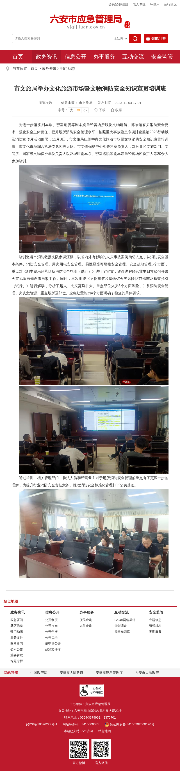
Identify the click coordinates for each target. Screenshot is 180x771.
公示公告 (16, 649)
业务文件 (16, 637)
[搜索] (135, 38)
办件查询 (86, 626)
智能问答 (156, 39)
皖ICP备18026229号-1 (41, 724)
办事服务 (104, 57)
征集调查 (120, 626)
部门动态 (67, 68)
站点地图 (104, 731)
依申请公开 (53, 643)
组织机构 (155, 626)
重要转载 (16, 655)
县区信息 (16, 626)
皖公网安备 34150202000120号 (129, 724)
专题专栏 (16, 661)
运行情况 (170, 4)
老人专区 (139, 4)
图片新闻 (16, 643)
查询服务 (155, 631)
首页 (17, 57)
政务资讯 (46, 57)
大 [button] (71, 110)
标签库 (154, 4)
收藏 (118, 110)
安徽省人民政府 (71, 673)
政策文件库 (53, 649)
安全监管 (162, 57)
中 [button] (78, 110)
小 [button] (85, 110)
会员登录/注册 (118, 4)
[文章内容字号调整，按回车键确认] (73, 110)
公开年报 (51, 631)
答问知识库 (122, 631)
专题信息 (155, 620)
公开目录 (51, 637)
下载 (102, 110)
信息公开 (75, 57)
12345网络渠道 (125, 620)
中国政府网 (38, 673)
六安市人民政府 (147, 673)
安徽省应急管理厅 (109, 673)
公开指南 (51, 626)
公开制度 (51, 620)
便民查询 (86, 620)
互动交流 (133, 57)
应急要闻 (16, 620)
